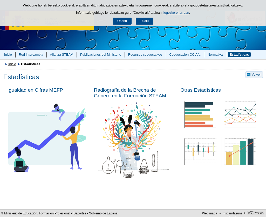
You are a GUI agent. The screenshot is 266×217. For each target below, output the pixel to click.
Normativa (215, 54)
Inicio (8, 54)
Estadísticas (239, 54)
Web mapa (209, 213)
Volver (256, 74)
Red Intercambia (31, 54)
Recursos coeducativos (145, 54)
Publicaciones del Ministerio (100, 54)
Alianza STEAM (61, 54)
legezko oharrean (176, 13)
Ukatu (144, 21)
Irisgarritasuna (232, 213)
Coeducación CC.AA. (185, 54)
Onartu (122, 21)
